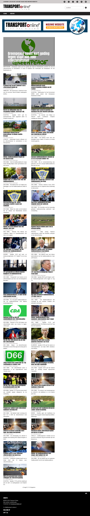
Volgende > (33, 487)
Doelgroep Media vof (16, 504)
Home (5, 13)
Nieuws (12, 13)
